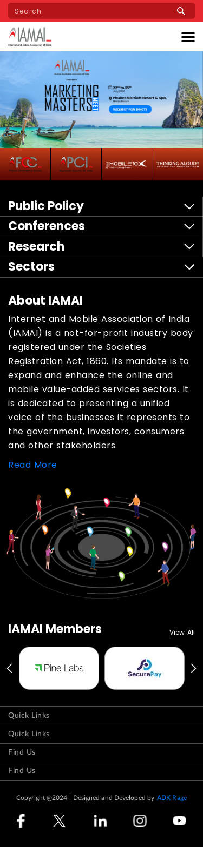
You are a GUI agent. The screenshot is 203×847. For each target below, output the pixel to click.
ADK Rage (172, 798)
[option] (59, 668)
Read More (32, 465)
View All (182, 632)
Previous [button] (8, 668)
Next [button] (194, 668)
